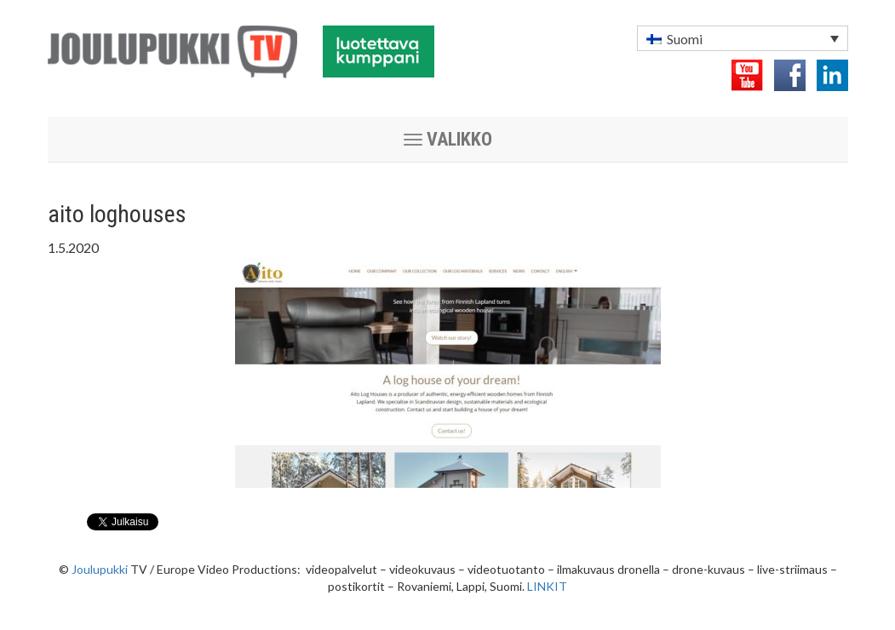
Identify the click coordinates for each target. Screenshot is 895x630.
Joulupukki (100, 569)
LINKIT (547, 586)
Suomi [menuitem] (685, 39)
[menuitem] (742, 38)
